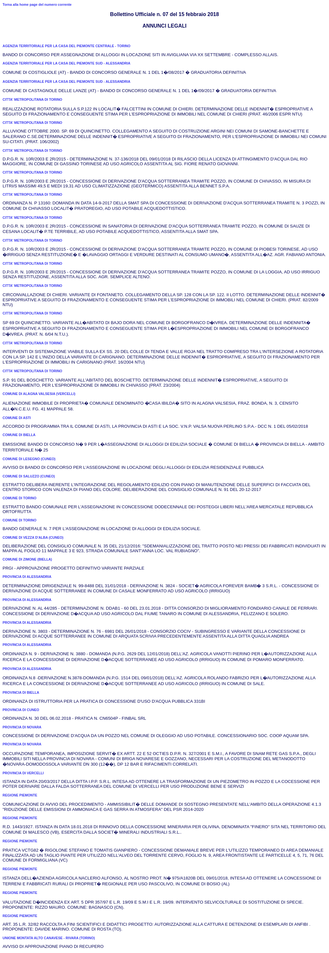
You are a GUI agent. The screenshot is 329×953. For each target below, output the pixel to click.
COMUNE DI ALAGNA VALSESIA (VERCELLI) (39, 394)
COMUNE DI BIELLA (19, 435)
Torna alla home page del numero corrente (37, 4)
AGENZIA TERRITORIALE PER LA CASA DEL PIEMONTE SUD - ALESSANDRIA (66, 63)
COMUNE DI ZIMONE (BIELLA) (27, 559)
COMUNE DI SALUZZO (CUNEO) (29, 476)
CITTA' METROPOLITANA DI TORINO (32, 99)
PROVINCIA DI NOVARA (22, 727)
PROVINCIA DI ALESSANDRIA (27, 577)
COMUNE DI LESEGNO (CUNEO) (29, 459)
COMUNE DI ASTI (17, 418)
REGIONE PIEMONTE (20, 795)
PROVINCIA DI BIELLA (21, 692)
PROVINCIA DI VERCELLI (23, 773)
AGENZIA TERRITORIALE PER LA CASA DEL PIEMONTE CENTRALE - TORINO (66, 46)
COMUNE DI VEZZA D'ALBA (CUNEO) (33, 537)
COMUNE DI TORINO (19, 498)
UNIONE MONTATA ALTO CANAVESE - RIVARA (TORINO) (49, 938)
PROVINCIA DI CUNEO (21, 710)
